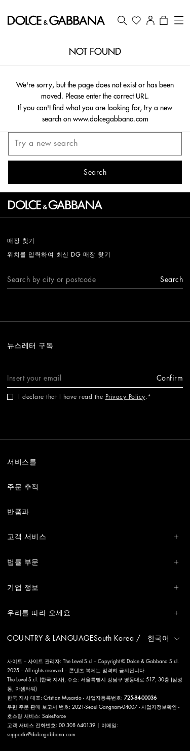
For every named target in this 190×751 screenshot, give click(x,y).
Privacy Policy (125, 397)
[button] (122, 20)
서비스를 (21, 461)
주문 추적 (23, 486)
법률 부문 (93, 562)
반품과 (18, 511)
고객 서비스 (93, 537)
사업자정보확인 (159, 707)
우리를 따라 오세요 (93, 613)
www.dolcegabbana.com (110, 118)
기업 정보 (93, 587)
